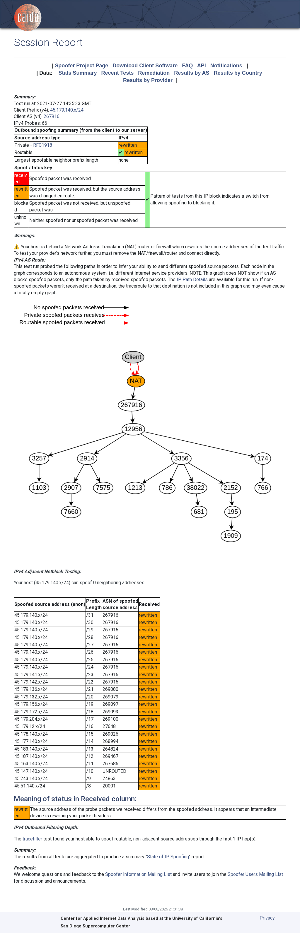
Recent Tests (117, 73)
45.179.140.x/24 (66, 110)
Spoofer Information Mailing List (138, 874)
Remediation (154, 73)
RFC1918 (42, 145)
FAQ (187, 66)
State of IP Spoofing (168, 856)
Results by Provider (148, 80)
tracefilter (32, 839)
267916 (51, 116)
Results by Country (238, 73)
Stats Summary (77, 73)
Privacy (267, 918)
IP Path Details (192, 279)
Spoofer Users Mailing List (255, 874)
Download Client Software (145, 66)
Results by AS (191, 73)
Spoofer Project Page (81, 66)
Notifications (226, 66)
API (201, 66)
